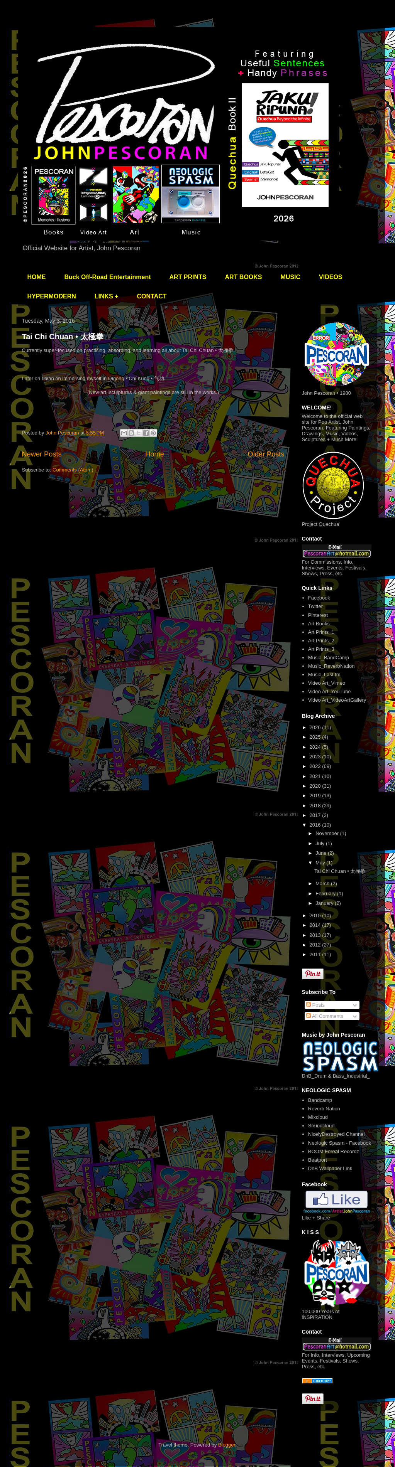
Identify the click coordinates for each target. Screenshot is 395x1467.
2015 (316, 915)
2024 (316, 747)
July (320, 843)
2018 (316, 805)
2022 (316, 766)
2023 (316, 757)
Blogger (226, 1445)
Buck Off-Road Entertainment (107, 277)
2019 (316, 795)
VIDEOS (330, 277)
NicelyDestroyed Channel (336, 1134)
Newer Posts (42, 454)
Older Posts (266, 454)
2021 (316, 776)
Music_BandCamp (328, 657)
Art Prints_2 (321, 640)
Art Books (319, 624)
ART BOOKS (243, 277)
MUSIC (291, 277)
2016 (316, 825)
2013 (316, 935)
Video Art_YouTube (329, 691)
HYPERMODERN (51, 296)
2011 (316, 954)
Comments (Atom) (73, 470)
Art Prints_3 (321, 649)
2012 (316, 945)
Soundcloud (321, 1125)
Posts (315, 1005)
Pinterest (318, 615)
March (323, 883)
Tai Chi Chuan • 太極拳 (62, 336)
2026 (316, 727)
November (327, 833)
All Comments (324, 1016)
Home (154, 454)
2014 (316, 925)
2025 (316, 737)
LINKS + (107, 296)
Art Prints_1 (321, 632)
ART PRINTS (188, 277)
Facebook (319, 598)
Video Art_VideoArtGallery (337, 700)
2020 (316, 786)
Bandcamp (320, 1100)
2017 (316, 815)
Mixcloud (318, 1117)
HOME (36, 277)
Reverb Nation (324, 1109)
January (325, 903)
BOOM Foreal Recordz (333, 1151)
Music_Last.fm (324, 674)
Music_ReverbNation (331, 666)
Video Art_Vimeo (326, 683)
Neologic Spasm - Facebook (339, 1143)
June (321, 853)
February (326, 893)
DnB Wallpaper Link (330, 1168)
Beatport (317, 1160)
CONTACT (152, 296)
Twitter (315, 606)
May (320, 863)
